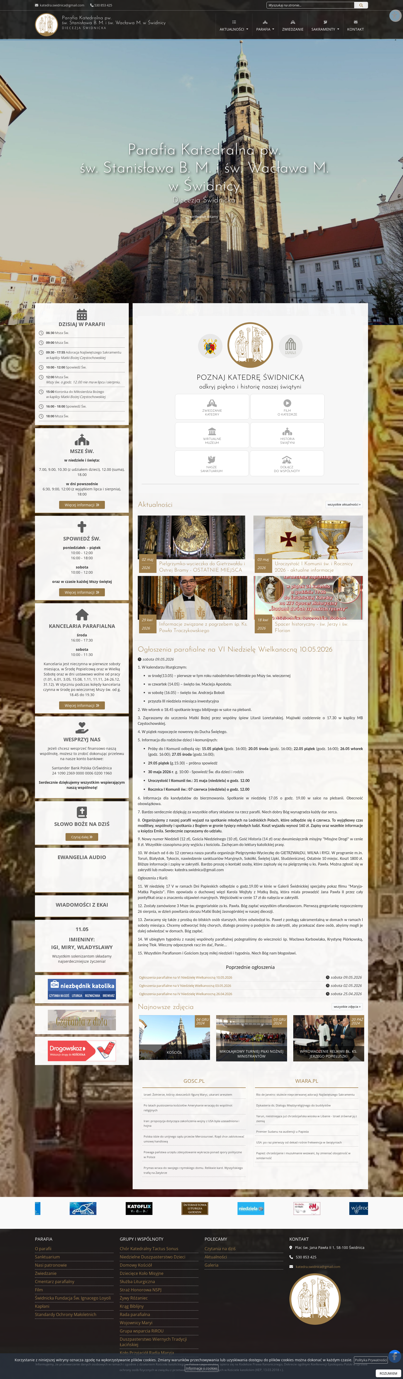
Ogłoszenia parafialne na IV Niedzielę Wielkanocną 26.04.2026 (192, 949)
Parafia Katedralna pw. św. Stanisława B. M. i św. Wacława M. (105, 24)
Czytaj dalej (82, 849)
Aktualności (232, 26)
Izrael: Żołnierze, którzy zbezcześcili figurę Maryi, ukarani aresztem (188, 1049)
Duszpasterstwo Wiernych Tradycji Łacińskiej (153, 1296)
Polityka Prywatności (371, 1359)
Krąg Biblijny (132, 1261)
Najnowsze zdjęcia (166, 962)
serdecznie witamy (204, 216)
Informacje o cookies (201, 1368)
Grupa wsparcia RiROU (142, 1286)
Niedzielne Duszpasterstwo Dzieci (152, 1212)
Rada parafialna (135, 1269)
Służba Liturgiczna (137, 1236)
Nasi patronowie (51, 1220)
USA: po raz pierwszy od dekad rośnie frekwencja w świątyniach (299, 1097)
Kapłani (42, 1261)
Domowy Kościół (136, 1220)
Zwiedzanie (293, 26)
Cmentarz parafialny (54, 1236)
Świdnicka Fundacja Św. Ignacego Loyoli (73, 1253)
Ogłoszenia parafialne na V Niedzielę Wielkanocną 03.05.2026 (192, 940)
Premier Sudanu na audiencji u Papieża (282, 1087)
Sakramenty (324, 26)
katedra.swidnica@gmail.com (61, 5)
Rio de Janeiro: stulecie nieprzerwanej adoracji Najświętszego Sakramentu (305, 1049)
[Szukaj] (361, 5)
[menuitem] (234, 25)
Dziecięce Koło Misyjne (141, 1228)
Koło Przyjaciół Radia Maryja (147, 1308)
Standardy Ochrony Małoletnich (65, 1269)
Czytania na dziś (220, 1203)
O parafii (43, 1203)
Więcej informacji (82, 517)
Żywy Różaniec (134, 1253)
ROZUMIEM (387, 1373)
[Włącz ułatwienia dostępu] (394, 9)
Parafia (263, 26)
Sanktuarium (47, 1212)
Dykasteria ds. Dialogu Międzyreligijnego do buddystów (293, 1060)
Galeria (211, 1220)
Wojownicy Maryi (136, 1278)
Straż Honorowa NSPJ (140, 1245)
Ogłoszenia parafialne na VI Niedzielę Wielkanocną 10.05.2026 (235, 605)
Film (39, 1245)
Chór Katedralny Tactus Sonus (149, 1203)
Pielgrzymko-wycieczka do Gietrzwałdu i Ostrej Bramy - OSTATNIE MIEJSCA (192, 516)
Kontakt (355, 26)
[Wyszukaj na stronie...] (310, 5)
